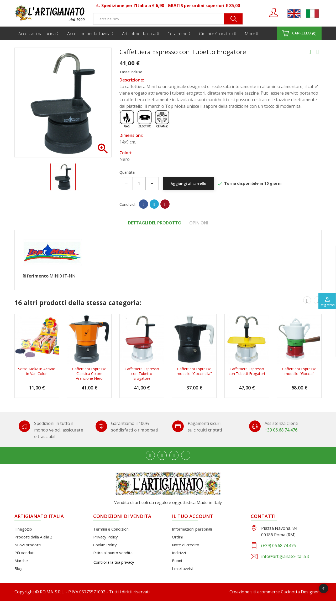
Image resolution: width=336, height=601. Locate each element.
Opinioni (198, 223)
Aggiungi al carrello (188, 183)
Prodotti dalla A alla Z (33, 537)
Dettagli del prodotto (154, 223)
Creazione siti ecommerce (254, 592)
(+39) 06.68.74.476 (278, 545)
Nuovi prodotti (27, 544)
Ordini (177, 537)
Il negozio (23, 529)
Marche (21, 560)
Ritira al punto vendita (113, 552)
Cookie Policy (105, 544)
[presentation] (307, 300)
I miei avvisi (182, 568)
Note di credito (185, 544)
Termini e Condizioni (111, 529)
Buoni (177, 560)
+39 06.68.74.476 (281, 430)
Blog (18, 568)
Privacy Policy (105, 537)
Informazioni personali (192, 529)
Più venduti (24, 552)
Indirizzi (179, 552)
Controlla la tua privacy (113, 562)
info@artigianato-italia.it (285, 556)
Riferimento (36, 276)
